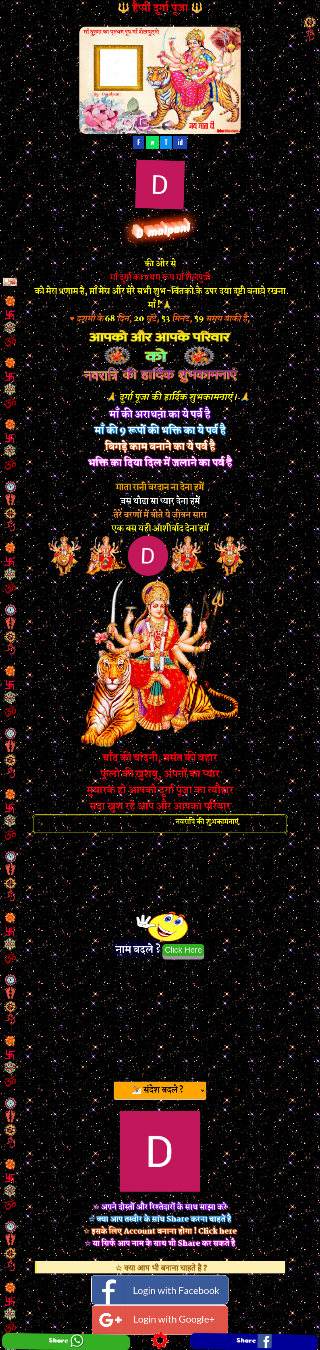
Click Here (183, 949)
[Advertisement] (160, 1018)
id (180, 142)
